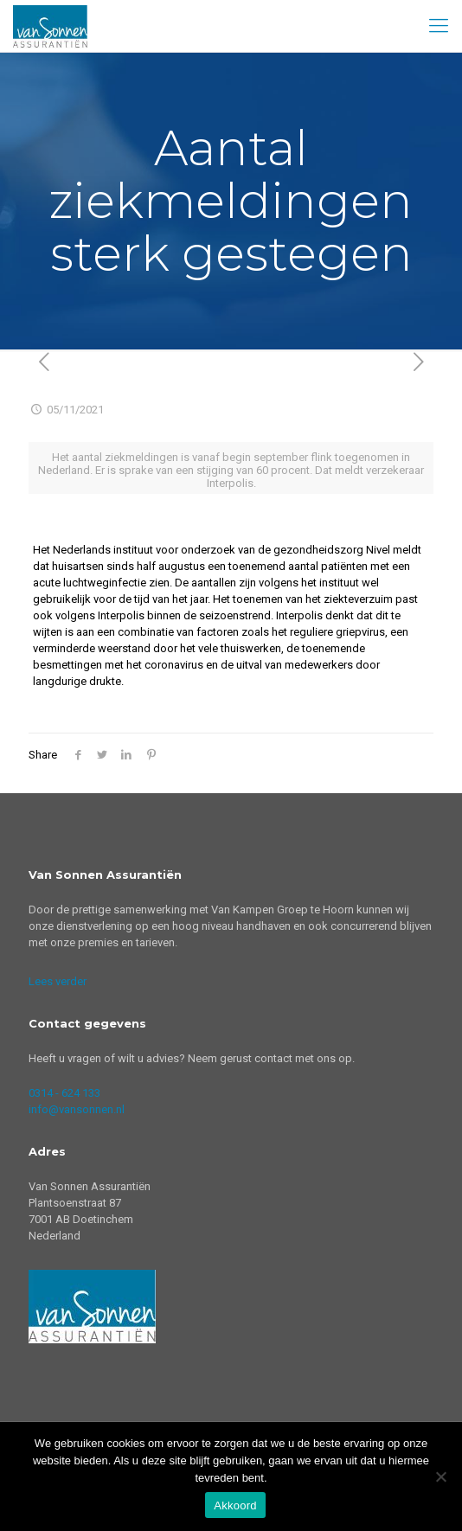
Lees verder (58, 981)
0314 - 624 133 (64, 1092)
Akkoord (235, 1505)
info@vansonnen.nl (77, 1109)
